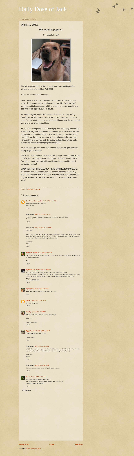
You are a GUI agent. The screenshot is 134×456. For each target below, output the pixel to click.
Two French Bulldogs (33, 201)
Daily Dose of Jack (43, 9)
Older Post (78, 444)
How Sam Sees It (31, 252)
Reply (28, 208)
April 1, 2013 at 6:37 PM (39, 312)
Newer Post (24, 444)
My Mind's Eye (30, 270)
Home (51, 444)
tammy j (28, 300)
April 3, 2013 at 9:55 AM (41, 365)
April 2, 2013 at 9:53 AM (41, 346)
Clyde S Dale (30, 289)
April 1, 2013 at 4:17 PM (39, 300)
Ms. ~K (28, 377)
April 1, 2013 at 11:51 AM (43, 270)
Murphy (28, 312)
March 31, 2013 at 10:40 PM (42, 228)
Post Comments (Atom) (34, 448)
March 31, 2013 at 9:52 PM (42, 214)
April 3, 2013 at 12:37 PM (38, 377)
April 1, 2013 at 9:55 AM (44, 252)
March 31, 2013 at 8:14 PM (48, 201)
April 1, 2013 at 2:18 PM (42, 289)
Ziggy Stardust (30, 331)
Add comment (26, 390)
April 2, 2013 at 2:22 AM (43, 331)
